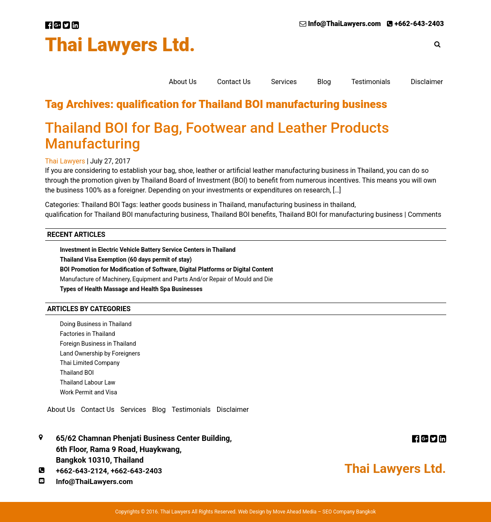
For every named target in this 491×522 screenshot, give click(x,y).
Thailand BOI (100, 205)
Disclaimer (427, 82)
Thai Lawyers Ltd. (120, 45)
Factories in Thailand (87, 333)
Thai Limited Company (90, 362)
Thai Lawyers (65, 161)
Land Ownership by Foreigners (100, 353)
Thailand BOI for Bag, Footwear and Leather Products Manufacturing (217, 135)
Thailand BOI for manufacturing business (341, 214)
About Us (183, 82)
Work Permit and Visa (88, 392)
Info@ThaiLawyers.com (340, 24)
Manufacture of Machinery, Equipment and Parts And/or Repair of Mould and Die (166, 279)
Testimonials (371, 82)
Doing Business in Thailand (96, 324)
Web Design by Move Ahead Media (277, 512)
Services (283, 82)
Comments (424, 214)
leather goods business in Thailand (192, 205)
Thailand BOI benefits (243, 214)
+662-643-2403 (415, 24)
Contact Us (234, 82)
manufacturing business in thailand (301, 205)
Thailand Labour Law (88, 382)
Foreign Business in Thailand (98, 343)
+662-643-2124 (81, 471)
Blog (324, 82)
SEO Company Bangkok (349, 512)
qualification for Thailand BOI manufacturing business (126, 214)
